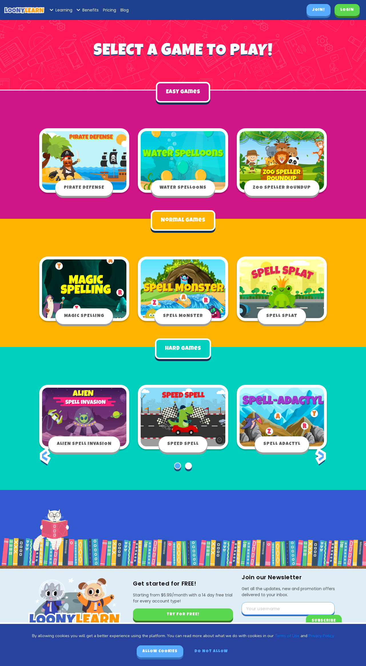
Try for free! (183, 614)
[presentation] (45, 459)
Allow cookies (160, 651)
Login (347, 10)
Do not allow (211, 651)
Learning (61, 10)
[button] (177, 465)
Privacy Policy (321, 636)
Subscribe (324, 620)
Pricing (109, 10)
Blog (124, 10)
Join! (318, 10)
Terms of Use (287, 636)
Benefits (88, 10)
